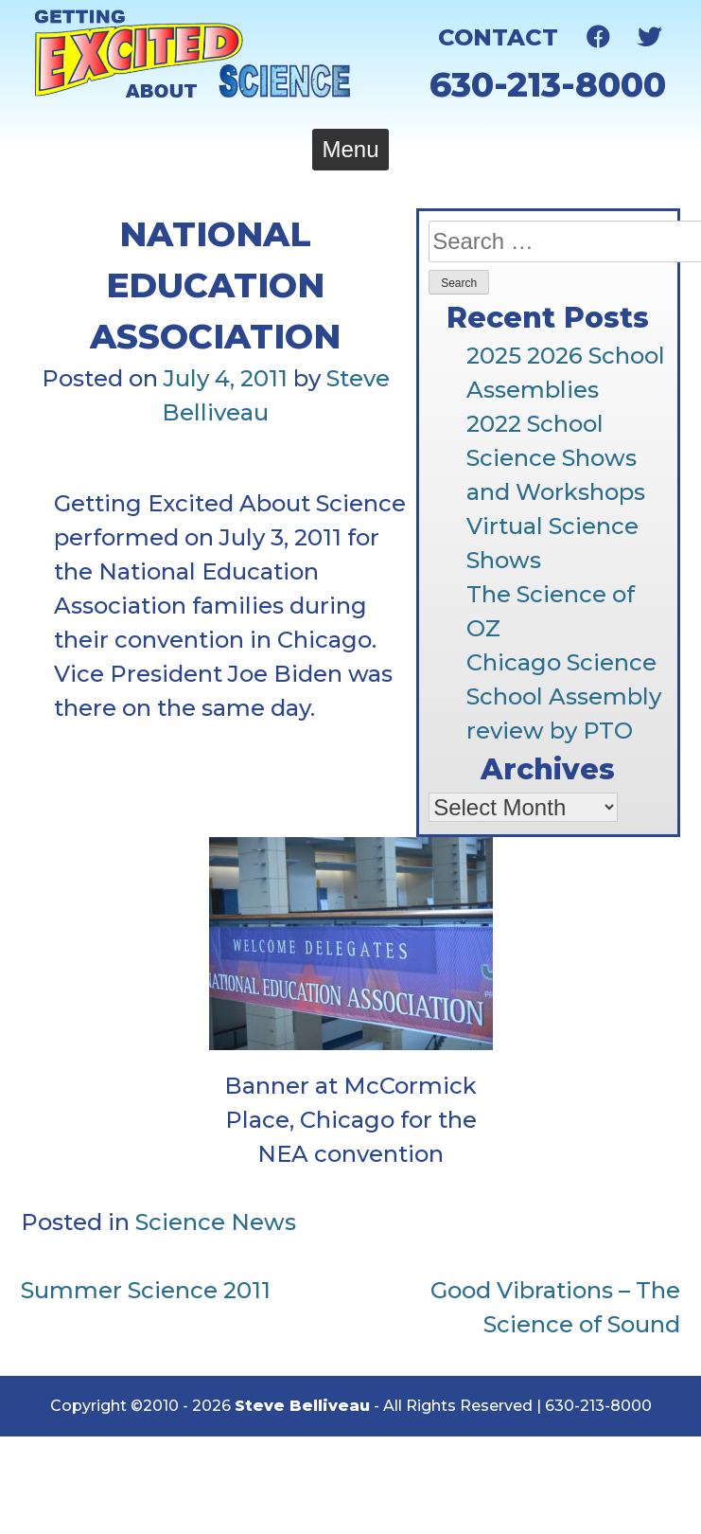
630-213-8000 (547, 84)
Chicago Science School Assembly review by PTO (563, 696)
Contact (498, 37)
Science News (215, 1222)
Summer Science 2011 (146, 1290)
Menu (350, 149)
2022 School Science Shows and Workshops (555, 458)
